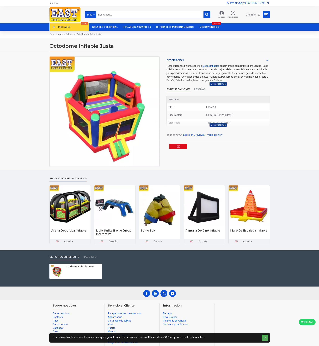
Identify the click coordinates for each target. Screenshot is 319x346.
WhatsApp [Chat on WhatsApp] (307, 322)
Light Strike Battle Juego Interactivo (114, 232)
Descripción (175, 60)
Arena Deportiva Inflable (68, 230)
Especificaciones (178, 87)
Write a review (215, 130)
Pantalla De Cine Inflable (203, 230)
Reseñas (199, 87)
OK (265, 337)
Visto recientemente (64, 256)
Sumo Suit (148, 230)
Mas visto (90, 256)
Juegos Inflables (64, 34)
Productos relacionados (68, 178)
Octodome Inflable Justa (80, 266)
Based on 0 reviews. (194, 130)
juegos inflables (210, 65)
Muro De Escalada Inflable (248, 230)
